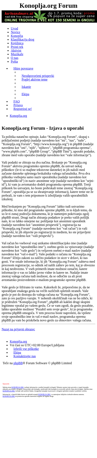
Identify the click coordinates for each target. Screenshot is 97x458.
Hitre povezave (23, 68)
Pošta (14, 61)
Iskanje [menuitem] (26, 87)
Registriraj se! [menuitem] (22, 109)
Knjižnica (17, 43)
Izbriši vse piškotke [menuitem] (26, 349)
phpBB (18, 363)
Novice (15, 32)
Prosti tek (17, 47)
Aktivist (16, 50)
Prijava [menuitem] (18, 105)
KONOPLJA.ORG (18, 387)
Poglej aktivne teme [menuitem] (34, 79)
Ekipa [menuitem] (25, 94)
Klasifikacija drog (22, 39)
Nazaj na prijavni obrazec (18, 329)
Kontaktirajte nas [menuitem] (24, 356)
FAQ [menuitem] (16, 101)
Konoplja (17, 36)
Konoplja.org (18, 115)
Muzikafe (17, 54)
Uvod (14, 28)
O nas (14, 58)
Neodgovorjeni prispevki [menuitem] (38, 75)
